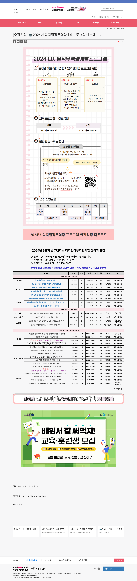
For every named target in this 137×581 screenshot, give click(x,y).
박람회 (16, 12)
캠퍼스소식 (22, 22)
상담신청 (59, 22)
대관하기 (119, 560)
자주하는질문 (83, 560)
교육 (77, 22)
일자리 (40, 22)
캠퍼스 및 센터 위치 (65, 560)
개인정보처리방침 (32, 560)
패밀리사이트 (114, 569)
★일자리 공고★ (120, 29)
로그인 (93, 17)
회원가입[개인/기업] (103, 17)
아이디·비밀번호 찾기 (117, 17)
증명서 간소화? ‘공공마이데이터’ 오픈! (25, 530)
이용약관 (16, 560)
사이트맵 (48, 560)
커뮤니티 (96, 22)
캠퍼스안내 (115, 22)
